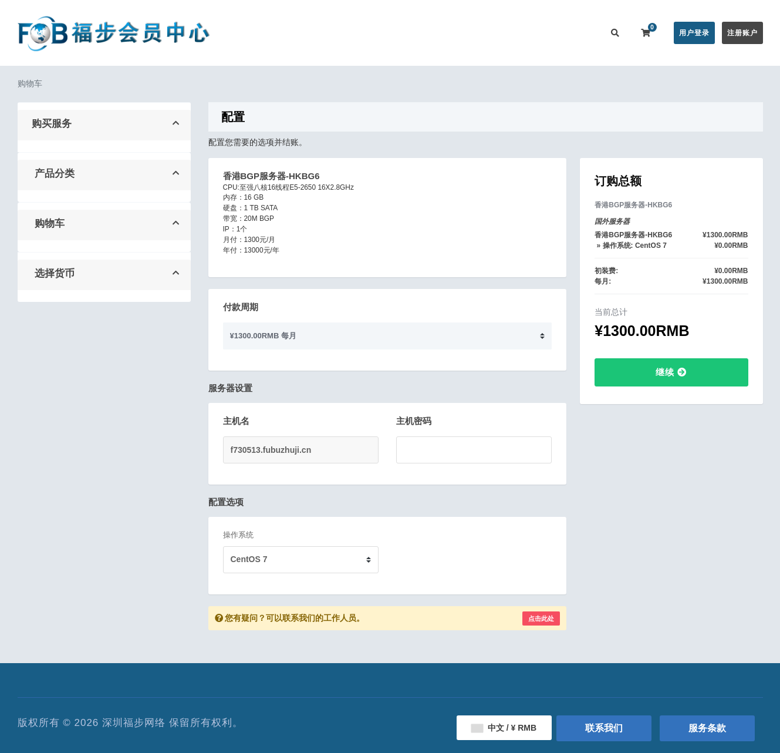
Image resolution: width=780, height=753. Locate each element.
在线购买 (334, 33)
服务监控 (483, 33)
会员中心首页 (277, 33)
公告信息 (389, 33)
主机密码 (413, 421)
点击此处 (541, 618)
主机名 (236, 421)
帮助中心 (436, 33)
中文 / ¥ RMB (503, 727)
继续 (671, 372)
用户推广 (530, 33)
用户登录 (694, 33)
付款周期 (240, 307)
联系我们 (577, 33)
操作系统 (238, 534)
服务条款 (707, 728)
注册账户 (742, 33)
